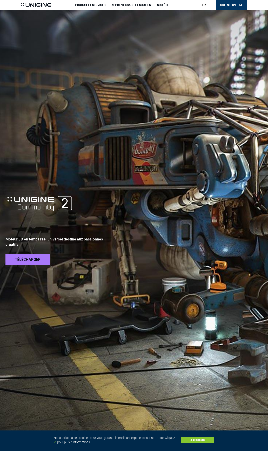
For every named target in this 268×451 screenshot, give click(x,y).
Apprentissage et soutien (131, 5)
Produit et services (90, 5)
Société (163, 5)
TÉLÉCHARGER (28, 259)
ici (55, 442)
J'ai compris (197, 439)
